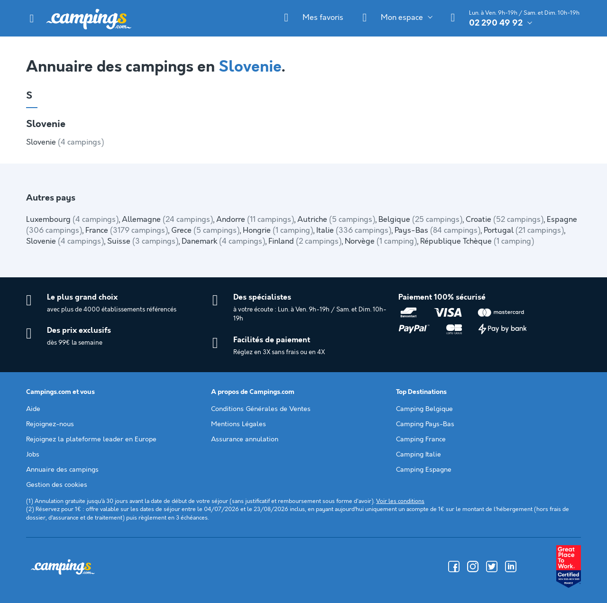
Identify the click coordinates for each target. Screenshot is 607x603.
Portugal (524, 230)
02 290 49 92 (496, 23)
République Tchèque (477, 241)
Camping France (421, 439)
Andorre (255, 219)
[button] (31, 18)
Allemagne (167, 219)
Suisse (142, 241)
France (126, 230)
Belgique (420, 219)
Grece (205, 230)
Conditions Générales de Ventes (261, 409)
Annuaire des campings (62, 470)
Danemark (223, 241)
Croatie (504, 219)
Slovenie (65, 142)
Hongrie (278, 230)
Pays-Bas (437, 230)
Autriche (336, 219)
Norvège (381, 241)
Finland (304, 241)
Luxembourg (72, 219)
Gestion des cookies (56, 485)
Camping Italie (418, 454)
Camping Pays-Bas (425, 424)
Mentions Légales (238, 424)
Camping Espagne (423, 470)
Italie (353, 230)
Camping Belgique (424, 409)
